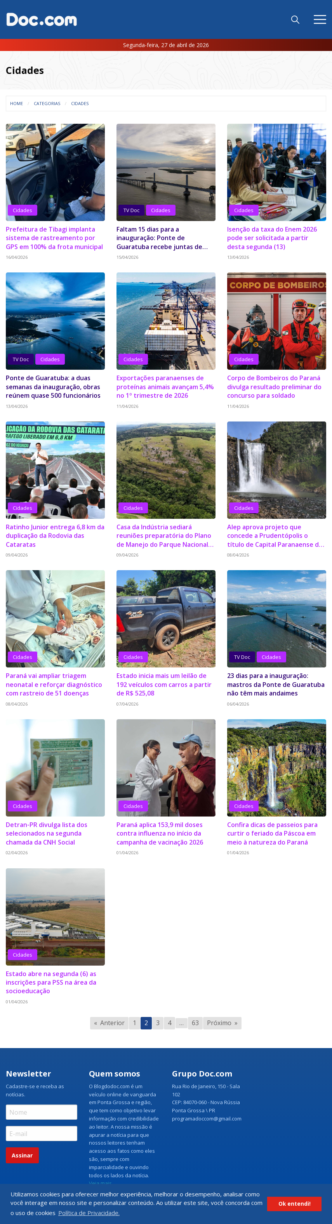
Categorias (47, 103)
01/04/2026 (127, 852)
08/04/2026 (238, 555)
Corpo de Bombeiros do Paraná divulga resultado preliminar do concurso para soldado (274, 387)
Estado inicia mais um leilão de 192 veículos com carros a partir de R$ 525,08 (164, 684)
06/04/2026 (238, 704)
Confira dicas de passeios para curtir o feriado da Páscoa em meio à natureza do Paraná (272, 833)
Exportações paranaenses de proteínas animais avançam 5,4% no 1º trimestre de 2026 (165, 387)
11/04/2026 (127, 406)
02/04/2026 (17, 852)
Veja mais (100, 1183)
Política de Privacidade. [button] (89, 1213)
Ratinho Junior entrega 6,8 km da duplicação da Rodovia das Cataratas (55, 536)
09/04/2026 (17, 555)
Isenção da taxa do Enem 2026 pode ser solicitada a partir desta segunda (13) (272, 238)
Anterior (112, 1023)
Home (16, 103)
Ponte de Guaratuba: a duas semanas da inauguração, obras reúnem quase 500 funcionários (53, 387)
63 (195, 1023)
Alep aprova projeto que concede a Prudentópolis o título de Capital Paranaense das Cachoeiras (276, 536)
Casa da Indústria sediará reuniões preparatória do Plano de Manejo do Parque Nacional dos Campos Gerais (163, 536)
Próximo (219, 1023)
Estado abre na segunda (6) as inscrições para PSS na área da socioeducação (51, 982)
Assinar (22, 1155)
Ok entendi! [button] (294, 1203)
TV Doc (131, 210)
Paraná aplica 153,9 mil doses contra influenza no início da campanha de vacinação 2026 (159, 833)
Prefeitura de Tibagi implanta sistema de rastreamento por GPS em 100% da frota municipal (54, 238)
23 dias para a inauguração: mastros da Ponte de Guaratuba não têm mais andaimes (276, 684)
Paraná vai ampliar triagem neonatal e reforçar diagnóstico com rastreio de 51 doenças (54, 684)
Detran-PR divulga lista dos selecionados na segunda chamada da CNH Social (46, 833)
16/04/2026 (17, 257)
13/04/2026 (238, 257)
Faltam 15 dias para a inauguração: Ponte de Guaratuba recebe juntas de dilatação (159, 238)
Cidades (80, 103)
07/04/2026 (127, 704)
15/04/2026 (127, 257)
